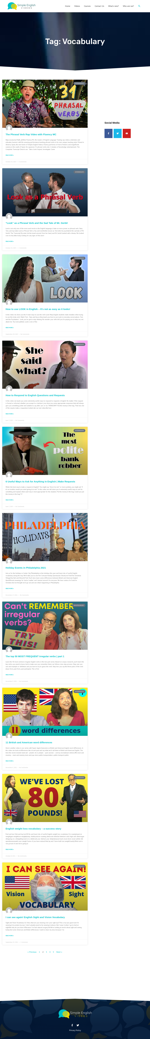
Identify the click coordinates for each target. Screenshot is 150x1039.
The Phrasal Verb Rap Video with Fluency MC (31, 134)
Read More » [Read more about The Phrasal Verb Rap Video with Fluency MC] (10, 155)
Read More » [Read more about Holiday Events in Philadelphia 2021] (10, 588)
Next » (59, 952)
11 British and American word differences (29, 742)
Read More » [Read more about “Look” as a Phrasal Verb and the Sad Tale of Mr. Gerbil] (10, 241)
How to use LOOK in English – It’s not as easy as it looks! (38, 309)
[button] (139, 6)
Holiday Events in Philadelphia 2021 (26, 567)
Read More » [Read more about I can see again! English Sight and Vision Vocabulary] (10, 935)
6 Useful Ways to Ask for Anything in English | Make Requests (40, 481)
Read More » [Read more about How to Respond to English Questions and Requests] (10, 414)
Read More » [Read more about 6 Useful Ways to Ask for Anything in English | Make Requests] (10, 500)
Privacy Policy (75, 1030)
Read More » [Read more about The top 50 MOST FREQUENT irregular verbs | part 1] (10, 675)
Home (67, 6)
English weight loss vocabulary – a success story (33, 828)
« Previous (32, 952)
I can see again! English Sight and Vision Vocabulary (35, 917)
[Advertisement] (126, 95)
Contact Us (99, 6)
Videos (77, 6)
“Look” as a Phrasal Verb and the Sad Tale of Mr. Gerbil (37, 223)
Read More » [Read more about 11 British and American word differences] (10, 761)
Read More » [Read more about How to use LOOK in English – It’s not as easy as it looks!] (10, 327)
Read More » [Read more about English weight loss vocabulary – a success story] (10, 849)
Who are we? (128, 6)
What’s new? (113, 6)
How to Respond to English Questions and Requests (35, 395)
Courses (87, 6)
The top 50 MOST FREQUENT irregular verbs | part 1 (35, 656)
